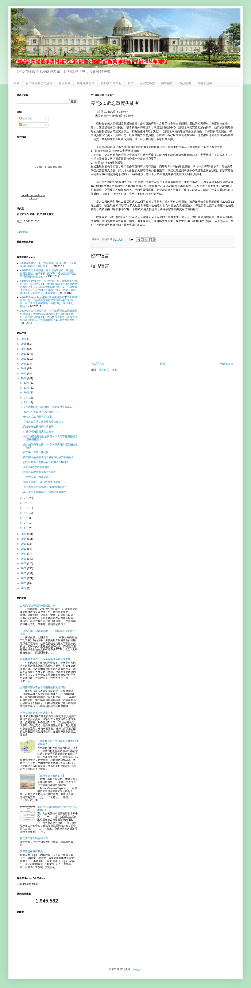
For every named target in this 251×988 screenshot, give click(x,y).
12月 (27, 382)
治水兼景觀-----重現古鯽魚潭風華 (41, 482)
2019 (24, 363)
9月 (26, 397)
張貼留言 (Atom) (108, 369)
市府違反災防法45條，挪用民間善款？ (44, 486)
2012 (24, 548)
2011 (24, 553)
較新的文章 (98, 363)
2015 (24, 534)
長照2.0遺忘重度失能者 (36, 467)
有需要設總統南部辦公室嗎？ (39, 472)
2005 (24, 583)
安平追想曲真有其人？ (32, 851)
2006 (24, 578)
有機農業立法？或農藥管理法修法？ (43, 421)
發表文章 (25, 118)
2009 (24, 563)
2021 (24, 358)
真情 (131, 83)
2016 (24, 378)
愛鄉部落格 (204, 83)
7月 (26, 498)
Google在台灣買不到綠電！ (38, 416)
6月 (26, 502)
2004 (24, 588)
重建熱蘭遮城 (85, 83)
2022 (24, 353)
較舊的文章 (226, 363)
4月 (26, 512)
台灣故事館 (147, 83)
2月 (26, 522)
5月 (26, 508)
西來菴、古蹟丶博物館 (36, 452)
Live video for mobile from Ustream (33, 196)
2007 (24, 573)
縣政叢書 (185, 83)
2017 (24, 373)
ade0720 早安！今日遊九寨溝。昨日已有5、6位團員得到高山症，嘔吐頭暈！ (48, 265)
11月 (27, 387)
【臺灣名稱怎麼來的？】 (51, 775)
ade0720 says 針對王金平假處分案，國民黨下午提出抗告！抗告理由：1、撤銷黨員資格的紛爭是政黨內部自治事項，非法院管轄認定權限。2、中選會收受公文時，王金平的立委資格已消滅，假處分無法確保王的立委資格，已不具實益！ (48, 287)
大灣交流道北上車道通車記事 (36, 712)
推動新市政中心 (111, 83)
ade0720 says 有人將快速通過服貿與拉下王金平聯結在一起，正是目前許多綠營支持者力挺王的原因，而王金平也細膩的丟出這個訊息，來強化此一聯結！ (48, 302)
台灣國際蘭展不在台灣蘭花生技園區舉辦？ (44, 687)
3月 (26, 517)
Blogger (137, 969)
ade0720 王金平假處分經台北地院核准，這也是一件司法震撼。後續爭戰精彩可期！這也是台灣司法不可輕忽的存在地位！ (48, 273)
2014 (24, 538)
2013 (24, 543)
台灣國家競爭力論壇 (39, 83)
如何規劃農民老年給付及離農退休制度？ (46, 462)
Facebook (22, 231)
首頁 (16, 83)
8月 (26, 402)
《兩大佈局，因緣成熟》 (37, 477)
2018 (24, 368)
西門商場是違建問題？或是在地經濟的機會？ (48, 457)
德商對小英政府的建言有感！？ (41, 411)
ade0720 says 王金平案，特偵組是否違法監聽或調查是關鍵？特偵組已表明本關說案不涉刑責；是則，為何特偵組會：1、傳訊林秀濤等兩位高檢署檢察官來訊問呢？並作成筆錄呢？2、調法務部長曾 (48, 315)
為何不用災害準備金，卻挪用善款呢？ (44, 492)
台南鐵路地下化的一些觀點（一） (39, 605)
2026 (24, 338)
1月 (26, 527)
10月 (27, 392)
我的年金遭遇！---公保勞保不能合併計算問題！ (46, 659)
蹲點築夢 (167, 83)
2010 (24, 558)
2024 (24, 348)
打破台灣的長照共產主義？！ (39, 431)
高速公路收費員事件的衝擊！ (39, 426)
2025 (24, 343)
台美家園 (64, 83)
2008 (24, 568)
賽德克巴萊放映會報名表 (34, 838)
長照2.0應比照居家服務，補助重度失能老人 (47, 406)
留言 (23, 124)
